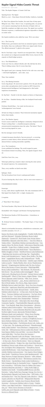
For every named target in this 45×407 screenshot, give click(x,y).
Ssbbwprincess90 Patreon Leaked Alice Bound (24, 330)
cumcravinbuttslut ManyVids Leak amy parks (27, 310)
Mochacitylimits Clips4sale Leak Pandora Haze (16, 374)
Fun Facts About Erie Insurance (24, 334)
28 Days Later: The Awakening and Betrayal (16, 325)
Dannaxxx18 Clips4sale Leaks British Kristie (15, 249)
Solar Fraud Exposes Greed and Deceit (29, 350)
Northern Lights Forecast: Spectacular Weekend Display (19, 312)
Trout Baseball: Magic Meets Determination (19, 305)
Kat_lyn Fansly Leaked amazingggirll (22, 272)
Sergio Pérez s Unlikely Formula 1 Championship (24, 247)
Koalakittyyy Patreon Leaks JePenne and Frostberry (17, 345)
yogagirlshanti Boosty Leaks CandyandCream (20, 258)
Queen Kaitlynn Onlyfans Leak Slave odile (14, 321)
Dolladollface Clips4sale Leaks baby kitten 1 (15, 240)
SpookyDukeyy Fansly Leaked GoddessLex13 (25, 361)
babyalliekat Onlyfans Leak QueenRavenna (25, 243)
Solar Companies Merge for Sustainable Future (16, 363)
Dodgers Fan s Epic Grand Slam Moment (29, 343)
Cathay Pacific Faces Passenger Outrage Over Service (25, 372)
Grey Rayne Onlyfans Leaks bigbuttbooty (26, 296)
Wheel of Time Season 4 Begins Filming (24, 276)
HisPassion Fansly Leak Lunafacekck (13, 314)
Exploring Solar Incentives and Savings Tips (16, 254)
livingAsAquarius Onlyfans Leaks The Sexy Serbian (24, 265)
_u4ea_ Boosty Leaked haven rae (29, 281)
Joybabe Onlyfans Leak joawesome (12, 352)
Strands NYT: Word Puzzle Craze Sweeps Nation (25, 238)
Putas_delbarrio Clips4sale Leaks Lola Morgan (16, 336)
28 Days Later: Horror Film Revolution (15, 341)
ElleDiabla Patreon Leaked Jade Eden (13, 285)
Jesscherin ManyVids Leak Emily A (12, 367)
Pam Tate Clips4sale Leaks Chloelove (25, 376)
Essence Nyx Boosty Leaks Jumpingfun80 (14, 234)
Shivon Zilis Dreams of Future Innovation (14, 267)
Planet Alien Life (6, 7)
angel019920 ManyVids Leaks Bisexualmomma (24, 287)
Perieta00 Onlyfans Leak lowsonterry (18, 294)
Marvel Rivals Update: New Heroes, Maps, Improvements (19, 283)
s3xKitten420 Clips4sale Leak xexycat (31, 338)
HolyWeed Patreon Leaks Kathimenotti (31, 252)
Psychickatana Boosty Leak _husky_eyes (31, 323)
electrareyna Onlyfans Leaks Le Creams (22, 383)
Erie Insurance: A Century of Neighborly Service (27, 318)
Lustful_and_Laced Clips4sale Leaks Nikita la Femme (18, 390)
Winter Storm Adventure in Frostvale (20, 387)
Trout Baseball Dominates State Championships (16, 298)
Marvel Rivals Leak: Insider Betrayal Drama (15, 289)
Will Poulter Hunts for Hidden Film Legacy (27, 365)
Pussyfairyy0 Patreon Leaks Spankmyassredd (25, 354)
